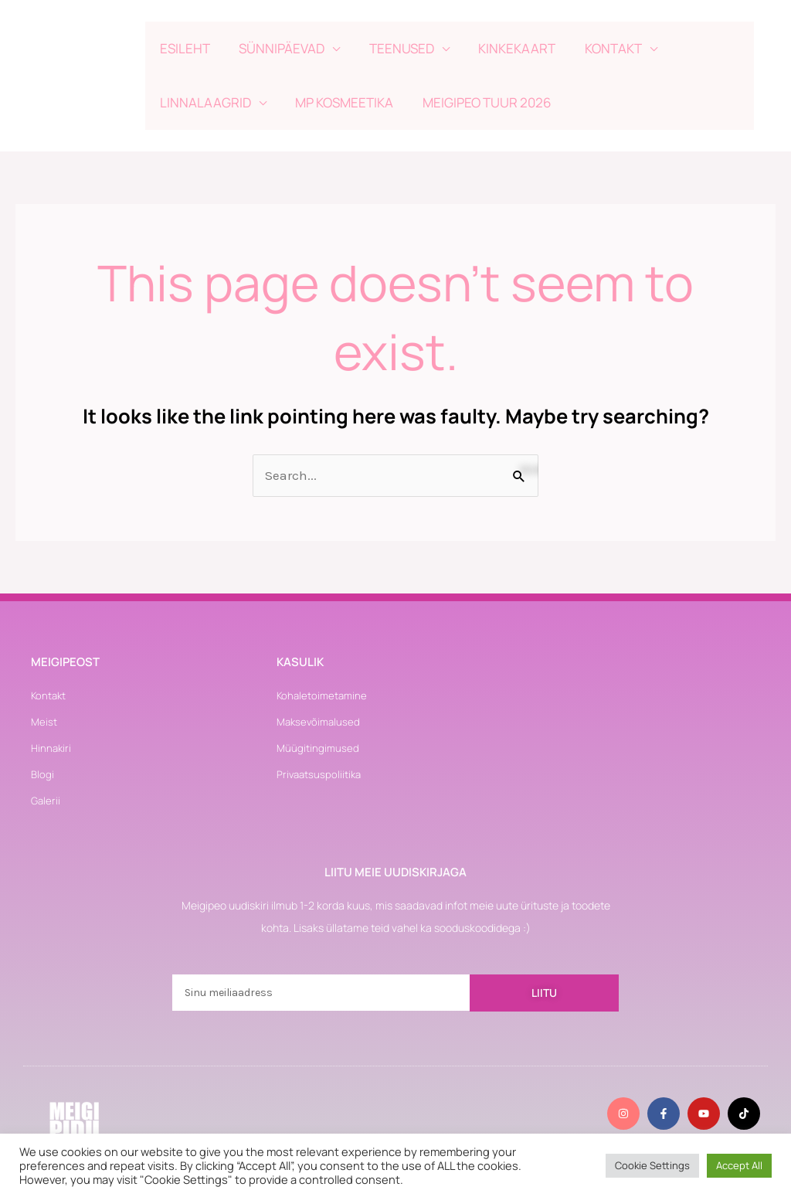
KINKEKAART (507, 48)
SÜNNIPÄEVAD (278, 48)
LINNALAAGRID (204, 102)
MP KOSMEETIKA (340, 102)
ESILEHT (183, 48)
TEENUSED (394, 48)
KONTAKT (601, 48)
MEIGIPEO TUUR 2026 (480, 102)
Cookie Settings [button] (652, 1165)
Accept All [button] (739, 1165)
